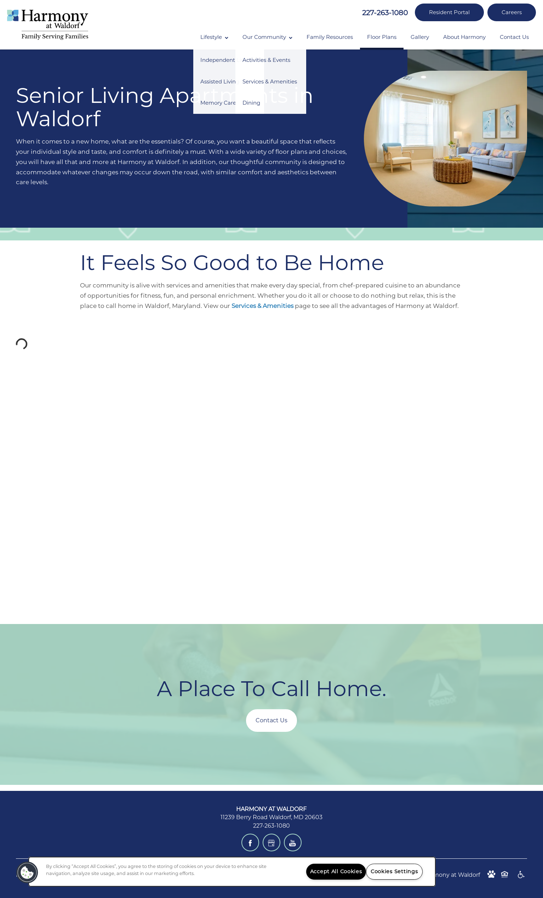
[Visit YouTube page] (293, 842)
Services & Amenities (262, 305)
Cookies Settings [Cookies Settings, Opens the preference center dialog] (394, 871)
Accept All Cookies (336, 871)
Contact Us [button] (271, 720)
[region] (232, 872)
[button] (449, 12)
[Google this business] (271, 842)
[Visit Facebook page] (250, 842)
